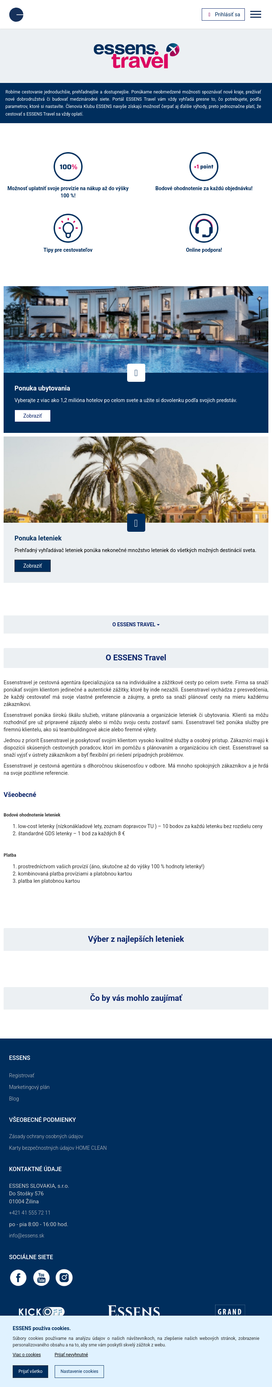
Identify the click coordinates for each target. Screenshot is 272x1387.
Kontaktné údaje (35, 1169)
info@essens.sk (26, 1235)
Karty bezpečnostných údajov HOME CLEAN (58, 1148)
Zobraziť (32, 416)
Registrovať (21, 1075)
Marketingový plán (29, 1087)
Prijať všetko (30, 1371)
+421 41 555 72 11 (30, 1213)
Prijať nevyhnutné (71, 1354)
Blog (14, 1099)
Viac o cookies (27, 1354)
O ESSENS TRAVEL (135, 624)
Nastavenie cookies (79, 1371)
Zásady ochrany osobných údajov (46, 1136)
